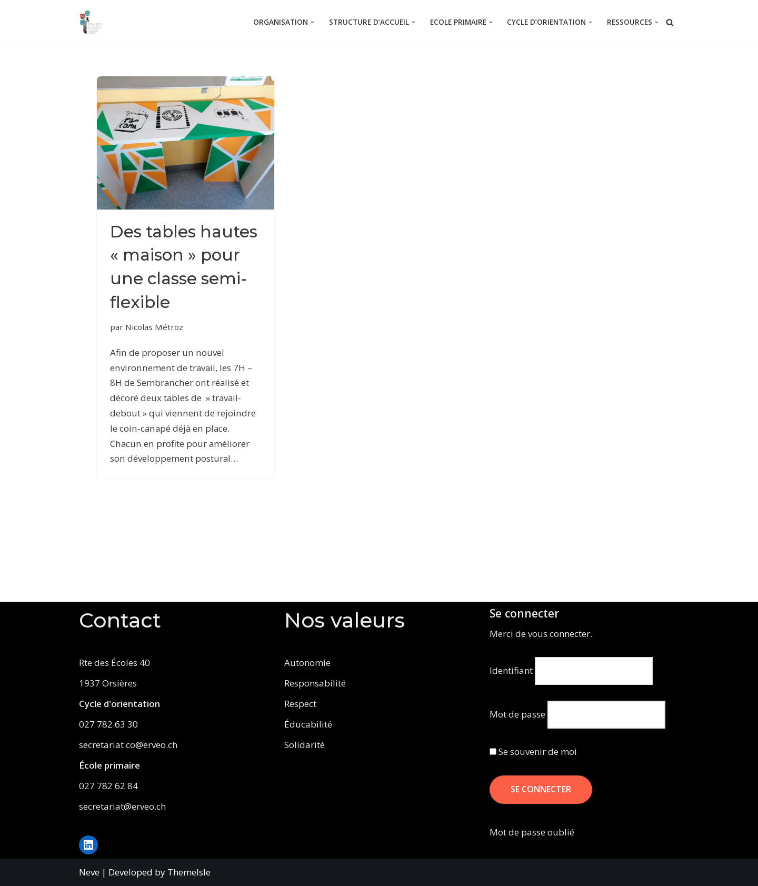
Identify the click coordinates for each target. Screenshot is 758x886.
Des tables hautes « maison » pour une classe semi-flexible (181, 278)
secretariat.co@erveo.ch (128, 745)
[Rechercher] (670, 22)
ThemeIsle (189, 872)
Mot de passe (517, 714)
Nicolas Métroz (154, 350)
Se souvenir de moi (533, 751)
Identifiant (511, 670)
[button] (312, 22)
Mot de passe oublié (532, 832)
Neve (89, 872)
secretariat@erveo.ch (122, 806)
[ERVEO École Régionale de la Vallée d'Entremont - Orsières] (93, 22)
